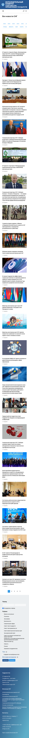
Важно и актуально (9, 614)
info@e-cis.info (6, 728)
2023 (18, 23)
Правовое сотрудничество (10, 648)
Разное (6, 646)
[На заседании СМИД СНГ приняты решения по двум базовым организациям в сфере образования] (14, 352)
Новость (6, 644)
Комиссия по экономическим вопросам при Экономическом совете (14, 639)
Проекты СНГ (5, 682)
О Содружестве (6, 676)
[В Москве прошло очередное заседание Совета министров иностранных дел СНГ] (14, 244)
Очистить (5, 660)
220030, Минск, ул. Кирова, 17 (9, 716)
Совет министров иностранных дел (13, 630)
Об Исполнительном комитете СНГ (11, 692)
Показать (12, 660)
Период (4, 601)
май (27, 26)
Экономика (7, 618)
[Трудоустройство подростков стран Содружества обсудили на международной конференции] (14, 409)
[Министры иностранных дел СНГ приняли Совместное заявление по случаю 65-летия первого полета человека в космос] (14, 325)
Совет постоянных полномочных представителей (12, 636)
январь (5, 26)
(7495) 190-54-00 (6, 726)
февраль (11, 26)
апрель (22, 26)
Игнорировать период (8, 608)
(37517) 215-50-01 (6, 718)
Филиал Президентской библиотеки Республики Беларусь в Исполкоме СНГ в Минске (14, 707)
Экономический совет (9, 633)
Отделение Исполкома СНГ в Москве (11, 703)
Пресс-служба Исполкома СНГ (10, 732)
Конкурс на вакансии (7, 705)
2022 (22, 23)
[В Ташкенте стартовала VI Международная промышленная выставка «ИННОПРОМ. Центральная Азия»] (14, 159)
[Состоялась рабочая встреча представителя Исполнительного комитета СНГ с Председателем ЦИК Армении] (14, 493)
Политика (6, 616)
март (16, 26)
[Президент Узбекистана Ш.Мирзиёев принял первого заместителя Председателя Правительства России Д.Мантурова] (14, 73)
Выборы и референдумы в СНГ (10, 680)
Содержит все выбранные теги (10, 654)
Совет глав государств (10, 626)
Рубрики (4, 611)
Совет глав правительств (10, 628)
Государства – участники (8, 678)
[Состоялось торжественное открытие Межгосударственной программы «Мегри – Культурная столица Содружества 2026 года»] (14, 520)
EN (26, 11)
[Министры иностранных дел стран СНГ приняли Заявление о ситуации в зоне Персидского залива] (14, 299)
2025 (9, 23)
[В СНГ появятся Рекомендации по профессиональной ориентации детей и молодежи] (14, 546)
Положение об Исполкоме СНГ (10, 696)
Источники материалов (10, 657)
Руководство (5, 694)
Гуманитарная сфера (9, 623)
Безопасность (7, 621)
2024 (13, 23)
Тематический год (8, 641)
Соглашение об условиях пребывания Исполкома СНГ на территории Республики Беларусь (13, 700)
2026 (4, 23)
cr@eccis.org (5, 720)
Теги (4, 652)
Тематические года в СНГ (8, 684)
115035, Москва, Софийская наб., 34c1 (12, 724)
